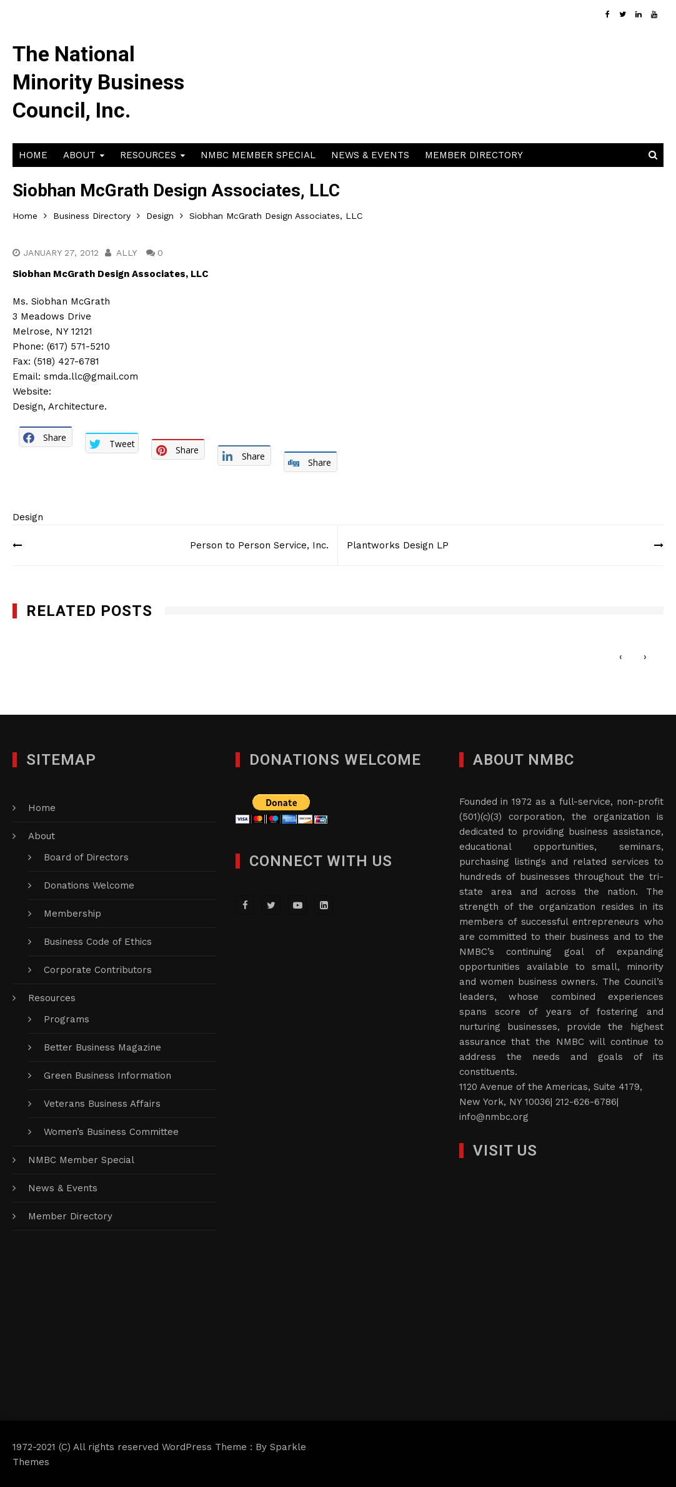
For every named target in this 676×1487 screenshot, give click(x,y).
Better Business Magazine (102, 1046)
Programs (66, 1018)
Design (27, 516)
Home (33, 153)
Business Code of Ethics (98, 940)
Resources (148, 153)
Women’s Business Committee (111, 1130)
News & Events (370, 153)
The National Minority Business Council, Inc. (99, 81)
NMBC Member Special (258, 153)
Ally (127, 251)
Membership (72, 912)
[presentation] (621, 655)
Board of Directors (86, 856)
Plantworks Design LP (398, 544)
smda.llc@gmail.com (91, 375)
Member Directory (474, 153)
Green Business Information (107, 1074)
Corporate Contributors (98, 968)
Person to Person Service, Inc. (258, 544)
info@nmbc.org (494, 1115)
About (79, 153)
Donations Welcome (89, 884)
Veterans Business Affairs (102, 1102)
